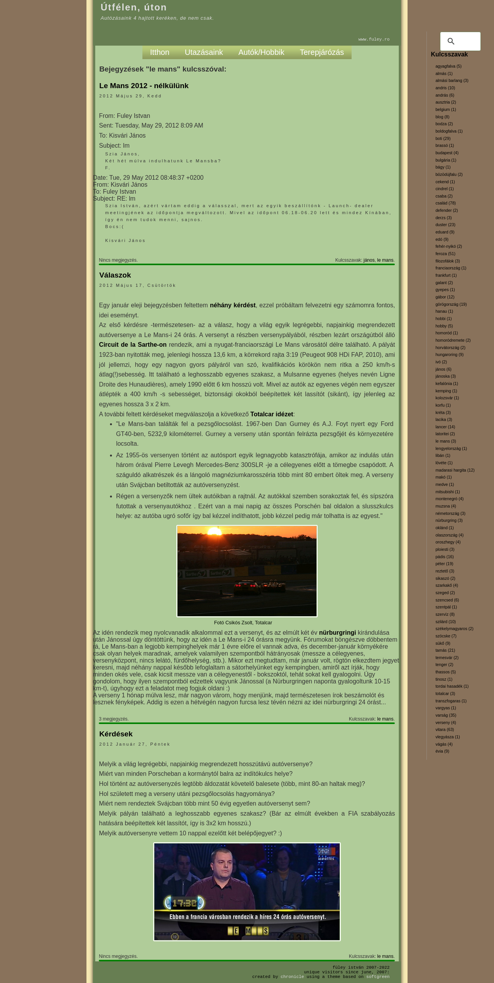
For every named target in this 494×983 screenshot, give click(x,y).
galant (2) (444, 282)
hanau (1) (444, 311)
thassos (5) (445, 672)
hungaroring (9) (449, 354)
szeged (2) (445, 592)
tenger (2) (444, 664)
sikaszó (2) (445, 578)
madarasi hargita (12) (454, 470)
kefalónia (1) (446, 383)
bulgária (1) (445, 160)
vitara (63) (444, 729)
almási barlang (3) (451, 80)
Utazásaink (204, 52)
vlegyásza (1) (447, 736)
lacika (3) (443, 419)
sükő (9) (442, 643)
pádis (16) (444, 556)
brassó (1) (444, 145)
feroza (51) (445, 253)
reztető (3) (444, 571)
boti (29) (442, 138)
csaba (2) (443, 196)
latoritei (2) (445, 433)
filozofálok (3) (447, 261)
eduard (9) (444, 232)
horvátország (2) (450, 347)
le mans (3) (445, 441)
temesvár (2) (446, 657)
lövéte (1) (443, 462)
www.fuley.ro (374, 39)
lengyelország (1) (451, 448)
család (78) (445, 203)
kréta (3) (443, 412)
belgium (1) (445, 109)
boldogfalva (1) (449, 131)
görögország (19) (451, 304)
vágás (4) (443, 744)
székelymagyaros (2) (454, 628)
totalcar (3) (445, 693)
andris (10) (445, 87)
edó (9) (441, 239)
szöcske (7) (445, 636)
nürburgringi (337, 632)
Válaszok (115, 275)
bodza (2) (444, 123)
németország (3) (450, 513)
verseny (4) (445, 722)
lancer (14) (445, 426)
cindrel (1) (444, 188)
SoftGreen (377, 977)
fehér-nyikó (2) (448, 246)
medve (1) (444, 484)
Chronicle (292, 977)
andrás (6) (444, 95)
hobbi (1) (443, 318)
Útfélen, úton (134, 7)
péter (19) (444, 563)
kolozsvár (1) (447, 397)
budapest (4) (446, 152)
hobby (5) (444, 326)
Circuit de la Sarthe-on (133, 344)
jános (369, 260)
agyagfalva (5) (448, 66)
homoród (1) (446, 333)
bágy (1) (442, 167)
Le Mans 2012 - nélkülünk (143, 86)
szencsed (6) (447, 600)
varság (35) (445, 715)
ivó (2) (441, 361)
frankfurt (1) (446, 275)
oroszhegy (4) (447, 542)
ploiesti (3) (444, 549)
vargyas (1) (445, 707)
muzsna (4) (445, 506)
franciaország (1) (450, 268)
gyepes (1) (445, 289)
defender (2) (446, 210)
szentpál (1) (446, 607)
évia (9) (442, 751)
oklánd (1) (444, 527)
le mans (385, 260)
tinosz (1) (443, 679)
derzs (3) (443, 217)
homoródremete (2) (452, 340)
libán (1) (442, 455)
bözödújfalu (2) (449, 174)
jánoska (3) (445, 376)
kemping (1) (446, 390)
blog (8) (442, 116)
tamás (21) (445, 650)
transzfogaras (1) (451, 700)
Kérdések (115, 734)
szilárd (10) (445, 621)
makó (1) (443, 477)
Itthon (159, 52)
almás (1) (443, 73)
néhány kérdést (232, 305)
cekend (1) (445, 181)
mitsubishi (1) (447, 491)
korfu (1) (443, 405)
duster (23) (445, 224)
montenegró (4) (449, 498)
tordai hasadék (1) (452, 686)
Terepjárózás (322, 52)
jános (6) (443, 369)
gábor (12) (444, 297)
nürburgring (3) (448, 520)
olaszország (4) (449, 535)
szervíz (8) (445, 614)
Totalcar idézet (271, 414)
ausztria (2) (445, 102)
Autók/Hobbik (261, 52)
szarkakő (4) (446, 585)
